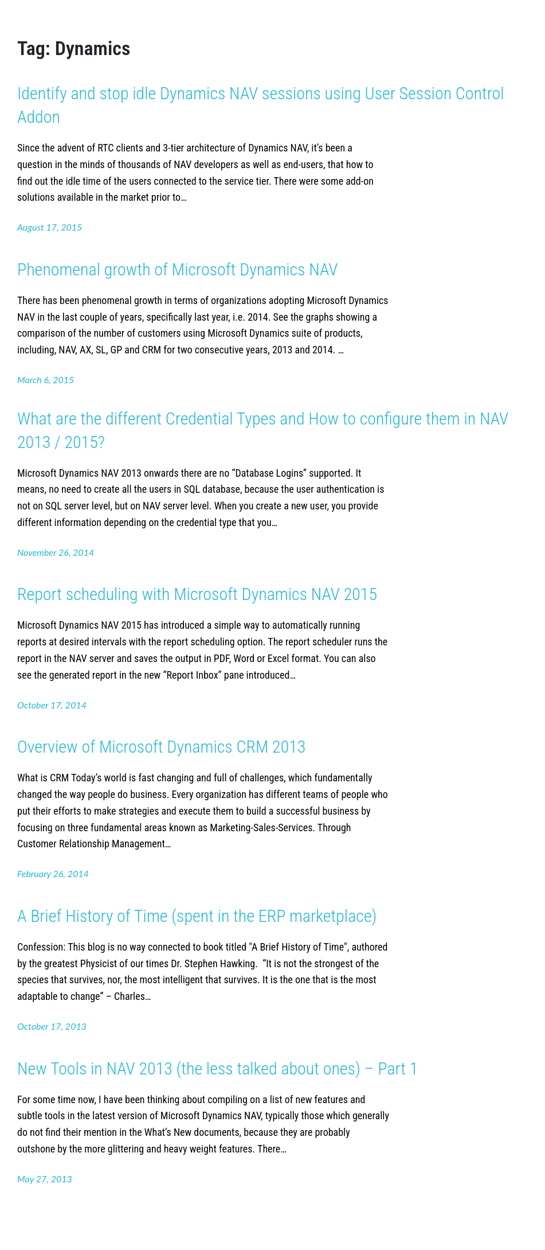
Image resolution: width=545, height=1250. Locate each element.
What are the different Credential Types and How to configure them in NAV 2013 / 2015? (262, 430)
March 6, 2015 (45, 379)
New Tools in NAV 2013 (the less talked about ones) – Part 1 (217, 1068)
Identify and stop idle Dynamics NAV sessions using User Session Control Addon (260, 105)
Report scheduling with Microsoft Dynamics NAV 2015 (197, 594)
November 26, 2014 (55, 552)
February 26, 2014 (53, 873)
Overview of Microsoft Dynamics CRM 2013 (161, 747)
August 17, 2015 (49, 226)
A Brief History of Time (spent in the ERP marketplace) (197, 916)
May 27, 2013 (44, 1178)
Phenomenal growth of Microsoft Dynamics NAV (177, 269)
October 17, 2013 (52, 1026)
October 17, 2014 (52, 704)
